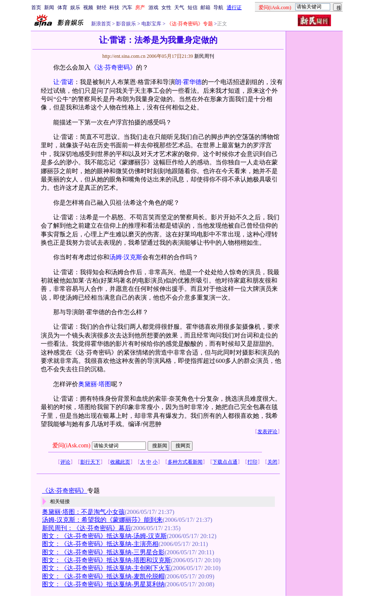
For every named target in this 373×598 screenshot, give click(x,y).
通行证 (234, 7)
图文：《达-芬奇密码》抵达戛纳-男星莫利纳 (103, 584)
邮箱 (205, 7)
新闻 (49, 7)
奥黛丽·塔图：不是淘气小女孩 (83, 512)
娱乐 (75, 7)
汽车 (127, 7)
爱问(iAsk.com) (71, 445)
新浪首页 (101, 24)
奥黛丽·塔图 (94, 384)
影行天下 (90, 462)
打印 (252, 462)
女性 (166, 7)
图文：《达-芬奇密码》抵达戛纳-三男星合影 (103, 552)
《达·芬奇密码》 (113, 67)
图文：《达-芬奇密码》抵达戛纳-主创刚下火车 (106, 568)
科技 (114, 7)
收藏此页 (120, 462)
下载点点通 (224, 462)
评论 (65, 462)
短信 (193, 7)
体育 (62, 7)
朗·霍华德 (188, 82)
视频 (88, 7)
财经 (101, 7)
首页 (36, 7)
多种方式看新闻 (185, 462)
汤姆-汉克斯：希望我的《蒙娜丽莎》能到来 (102, 519)
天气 (179, 7)
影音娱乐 (126, 24)
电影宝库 (150, 24)
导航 (218, 7)
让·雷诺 (63, 82)
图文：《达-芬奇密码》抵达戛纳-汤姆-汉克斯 (104, 536)
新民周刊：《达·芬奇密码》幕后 (86, 528)
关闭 (272, 462)
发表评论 (267, 431)
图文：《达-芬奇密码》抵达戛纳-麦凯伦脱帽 (103, 576)
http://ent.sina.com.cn (124, 56)
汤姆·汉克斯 (125, 257)
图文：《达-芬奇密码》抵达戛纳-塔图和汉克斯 (106, 560)
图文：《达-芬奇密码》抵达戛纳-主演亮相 (100, 544)
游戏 (153, 7)
